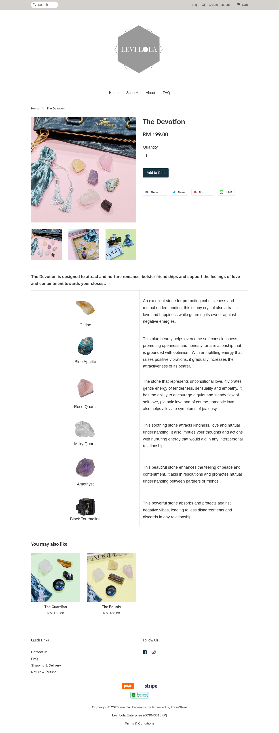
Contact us (39, 652)
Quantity (150, 147)
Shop (132, 93)
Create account (219, 4)
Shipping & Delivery (46, 665)
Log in (196, 4)
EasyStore (179, 707)
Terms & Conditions (139, 723)
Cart (245, 4)
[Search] (44, 5)
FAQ (166, 93)
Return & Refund (44, 672)
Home (114, 93)
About (150, 93)
